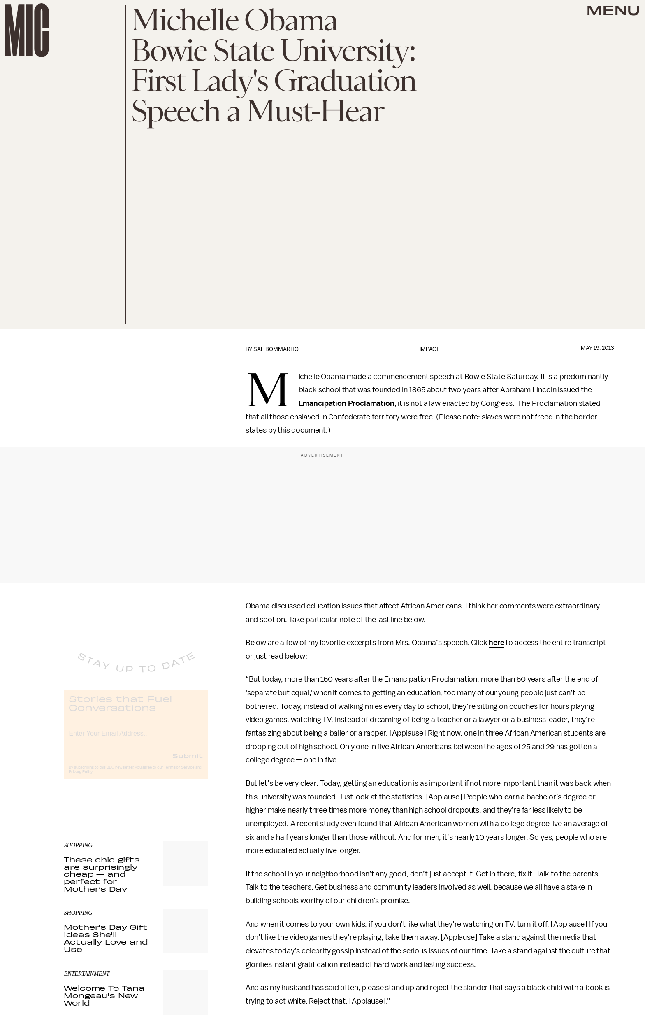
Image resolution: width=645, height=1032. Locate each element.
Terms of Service (179, 774)
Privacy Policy (81, 779)
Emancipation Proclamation (346, 403)
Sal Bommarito (276, 349)
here (496, 642)
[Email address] (136, 739)
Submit (187, 762)
